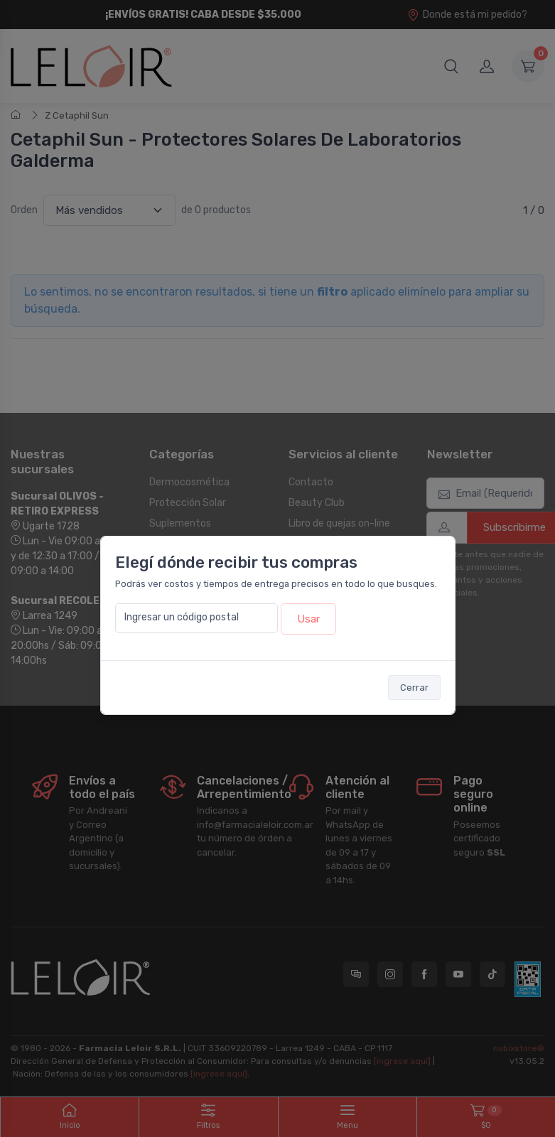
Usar (308, 619)
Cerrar (414, 687)
